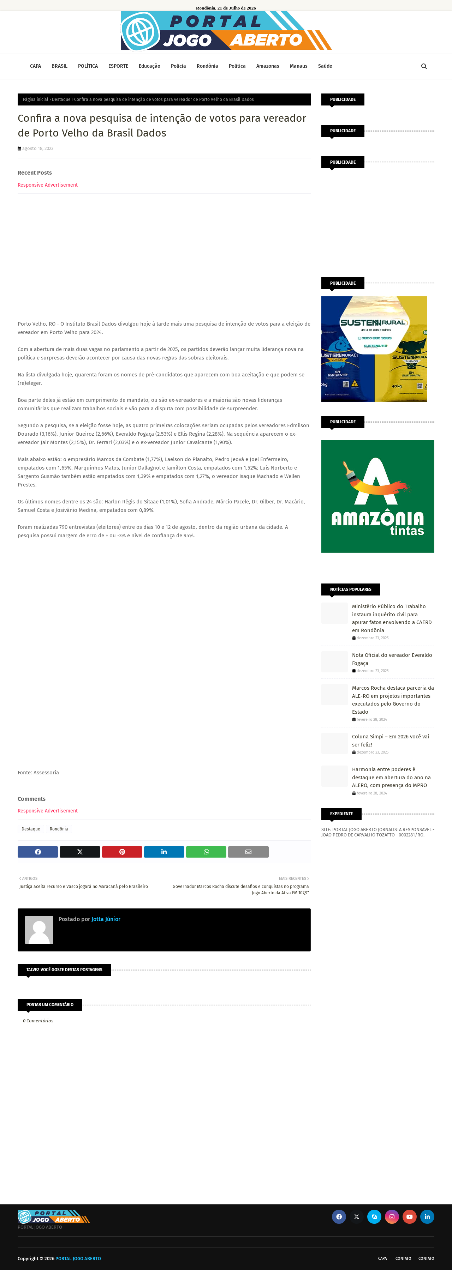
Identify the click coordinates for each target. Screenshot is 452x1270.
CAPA (382, 1258)
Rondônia (59, 829)
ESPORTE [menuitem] (118, 66)
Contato (403, 1258)
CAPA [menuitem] (35, 66)
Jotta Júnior (105, 919)
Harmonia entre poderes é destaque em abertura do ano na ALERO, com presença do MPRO (391, 777)
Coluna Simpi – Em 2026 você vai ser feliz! (390, 740)
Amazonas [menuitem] (267, 66)
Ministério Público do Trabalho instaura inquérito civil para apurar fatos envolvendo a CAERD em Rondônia (392, 618)
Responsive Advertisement (48, 185)
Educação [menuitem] (149, 66)
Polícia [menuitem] (178, 66)
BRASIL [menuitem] (59, 66)
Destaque (61, 99)
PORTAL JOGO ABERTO (78, 1258)
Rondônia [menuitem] (207, 66)
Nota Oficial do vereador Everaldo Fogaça (392, 659)
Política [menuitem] (237, 66)
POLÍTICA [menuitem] (88, 66)
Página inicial (35, 99)
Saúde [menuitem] (325, 66)
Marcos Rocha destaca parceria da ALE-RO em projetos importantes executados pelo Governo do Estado (393, 700)
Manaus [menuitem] (299, 66)
